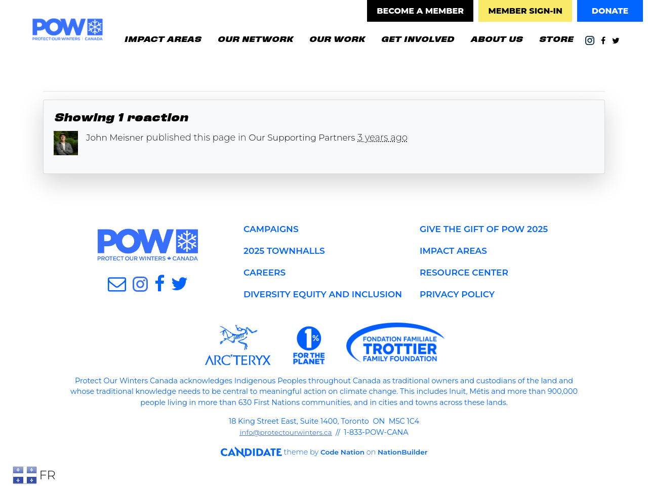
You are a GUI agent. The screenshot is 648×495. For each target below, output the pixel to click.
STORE (556, 38)
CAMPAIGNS (273, 229)
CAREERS (266, 272)
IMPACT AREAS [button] (162, 38)
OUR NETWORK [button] (255, 38)
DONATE (610, 11)
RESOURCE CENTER (466, 272)
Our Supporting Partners (308, 137)
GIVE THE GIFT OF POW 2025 (487, 229)
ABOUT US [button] (496, 38)
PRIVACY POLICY (459, 294)
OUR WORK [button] (336, 38)
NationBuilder (396, 465)
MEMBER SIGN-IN (525, 11)
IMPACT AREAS (455, 250)
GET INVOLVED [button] (421, 37)
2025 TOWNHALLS (287, 250)
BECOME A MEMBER (420, 11)
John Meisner (116, 137)
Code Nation (333, 465)
